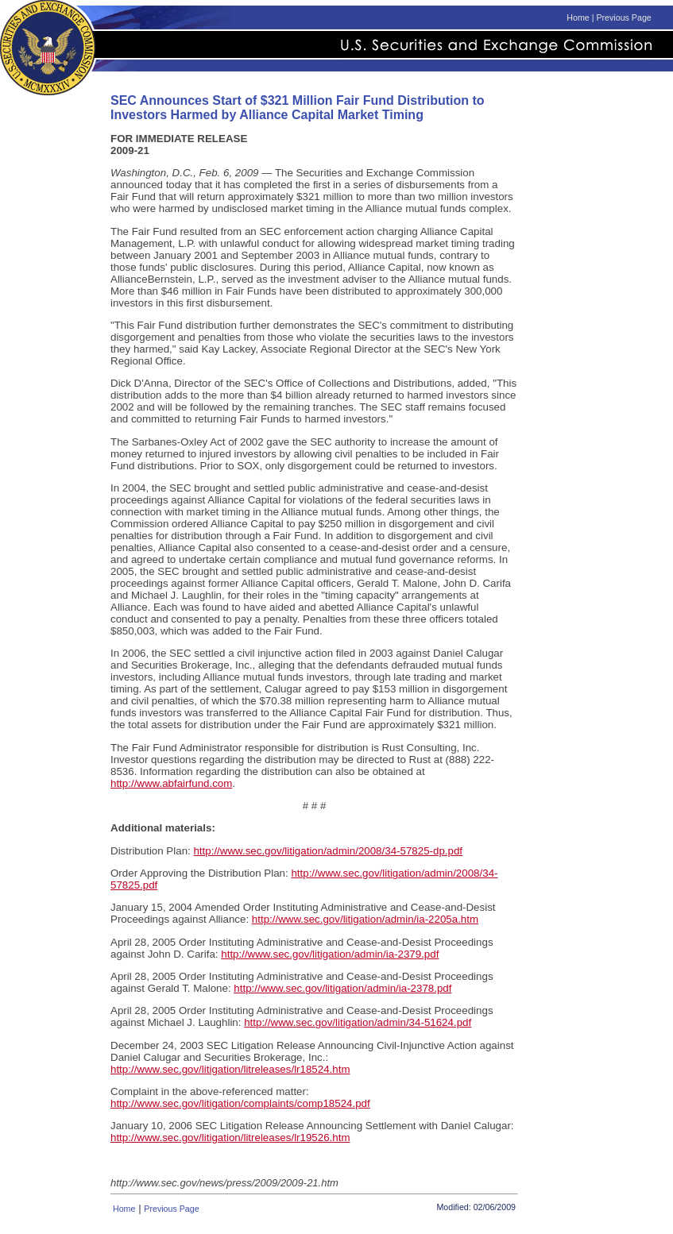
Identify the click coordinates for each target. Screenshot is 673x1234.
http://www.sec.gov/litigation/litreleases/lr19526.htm (230, 1137)
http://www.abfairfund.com (171, 783)
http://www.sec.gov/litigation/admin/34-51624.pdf (357, 1022)
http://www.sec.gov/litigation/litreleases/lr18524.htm (230, 1069)
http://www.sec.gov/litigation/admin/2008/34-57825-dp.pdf (327, 851)
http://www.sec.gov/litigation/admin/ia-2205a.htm (365, 919)
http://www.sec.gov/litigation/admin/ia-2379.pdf (330, 954)
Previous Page (623, 17)
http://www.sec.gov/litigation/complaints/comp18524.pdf (240, 1103)
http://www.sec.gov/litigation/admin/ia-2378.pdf (342, 988)
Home (578, 17)
